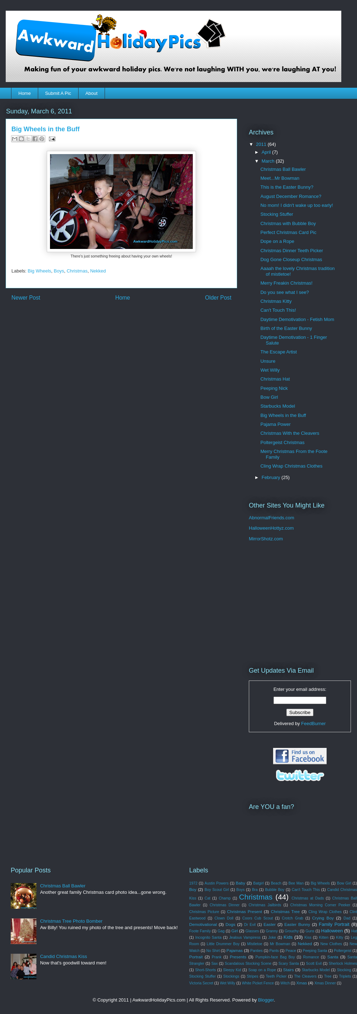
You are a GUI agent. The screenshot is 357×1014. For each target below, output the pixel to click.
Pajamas (234, 950)
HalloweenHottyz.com (271, 528)
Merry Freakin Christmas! (286, 283)
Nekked (98, 271)
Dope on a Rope (277, 241)
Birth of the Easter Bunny (286, 328)
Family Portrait (334, 924)
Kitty (339, 937)
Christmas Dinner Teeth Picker (291, 250)
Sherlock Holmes (343, 963)
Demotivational (203, 924)
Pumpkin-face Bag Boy (275, 957)
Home (25, 93)
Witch (285, 983)
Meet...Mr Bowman (279, 178)
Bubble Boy (274, 890)
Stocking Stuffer (276, 214)
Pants (274, 951)
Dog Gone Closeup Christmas (291, 259)
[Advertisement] (293, 604)
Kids (287, 937)
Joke (272, 937)
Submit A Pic (58, 93)
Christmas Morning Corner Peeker (320, 905)
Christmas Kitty (275, 301)
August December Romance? (290, 196)
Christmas (77, 271)
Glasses (252, 931)
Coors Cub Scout (257, 918)
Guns (310, 931)
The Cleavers (305, 976)
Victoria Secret (201, 983)
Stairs (288, 969)
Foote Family (200, 931)
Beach (276, 883)
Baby (240, 883)
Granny (272, 931)
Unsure (267, 361)
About (91, 93)
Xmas (301, 982)
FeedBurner (313, 723)
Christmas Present (244, 911)
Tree (328, 976)
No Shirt (213, 951)
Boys (59, 271)
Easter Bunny (297, 924)
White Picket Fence (258, 983)
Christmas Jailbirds (264, 905)
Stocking (344, 970)
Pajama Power (275, 424)
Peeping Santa (315, 951)
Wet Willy (270, 370)
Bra (255, 890)
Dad (346, 918)
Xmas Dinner (325, 983)
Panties (256, 951)
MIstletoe (254, 944)
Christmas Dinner (225, 905)
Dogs (230, 924)
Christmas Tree (285, 911)
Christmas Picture (204, 912)
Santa (332, 956)
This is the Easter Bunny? (286, 187)
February (272, 477)
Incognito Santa (208, 937)
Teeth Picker (276, 976)
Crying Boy (322, 918)
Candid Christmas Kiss (63, 956)
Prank (216, 957)
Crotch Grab (292, 918)
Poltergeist (342, 951)
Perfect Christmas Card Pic (288, 232)
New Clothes (331, 944)
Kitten (324, 937)
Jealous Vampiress (245, 937)
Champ (225, 898)
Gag (221, 931)
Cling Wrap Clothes (325, 912)
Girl (234, 930)
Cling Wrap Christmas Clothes (291, 466)
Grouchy (291, 931)
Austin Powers (216, 883)
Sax (214, 963)
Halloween (332, 930)
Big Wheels (39, 271)
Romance (311, 957)
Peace (291, 951)
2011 (262, 144)
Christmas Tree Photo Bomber (71, 921)
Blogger (266, 1000)
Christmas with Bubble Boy (288, 223)
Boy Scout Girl (217, 890)
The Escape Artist (278, 352)
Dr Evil (250, 925)
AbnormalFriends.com (271, 517)
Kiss (308, 937)
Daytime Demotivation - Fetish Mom (297, 319)
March (269, 161)
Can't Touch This (306, 890)
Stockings (231, 976)
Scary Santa (288, 963)
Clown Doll (224, 918)
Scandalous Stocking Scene (248, 963)
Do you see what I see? (284, 292)
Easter (269, 924)
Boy (192, 889)
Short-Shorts (205, 970)
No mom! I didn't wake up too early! (296, 205)
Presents (238, 956)
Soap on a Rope (262, 970)
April (267, 152)
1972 (193, 883)
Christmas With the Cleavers (289, 433)
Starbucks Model (277, 406)
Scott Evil (314, 963)
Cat (207, 898)
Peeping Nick (274, 388)
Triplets (345, 976)
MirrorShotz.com (266, 538)
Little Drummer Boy (223, 944)
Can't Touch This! (278, 310)
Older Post (218, 298)
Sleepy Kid (232, 970)
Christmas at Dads (308, 898)
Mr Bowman (280, 944)
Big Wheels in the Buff (283, 415)
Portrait (196, 956)
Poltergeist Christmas (282, 442)
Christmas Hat (275, 379)
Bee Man (295, 883)
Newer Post (25, 298)
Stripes (252, 976)
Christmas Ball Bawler (283, 169)
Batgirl (258, 883)
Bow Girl (269, 397)
